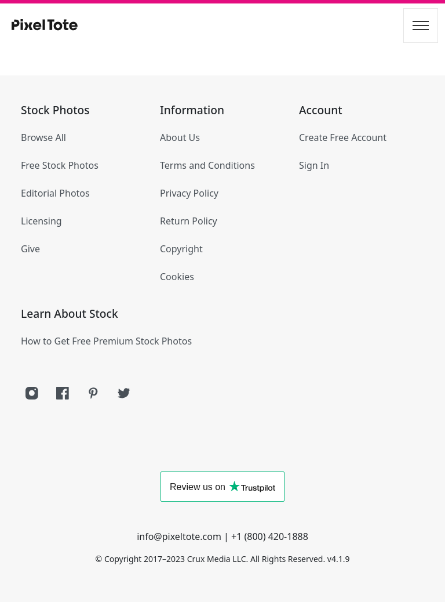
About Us (180, 137)
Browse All (43, 137)
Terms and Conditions (207, 165)
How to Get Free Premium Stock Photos (106, 341)
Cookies (177, 276)
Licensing (41, 221)
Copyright (181, 248)
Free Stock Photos (60, 165)
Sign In (314, 165)
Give (30, 248)
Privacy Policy (189, 193)
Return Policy (188, 221)
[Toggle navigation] (420, 25)
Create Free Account (342, 137)
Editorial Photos (55, 193)
